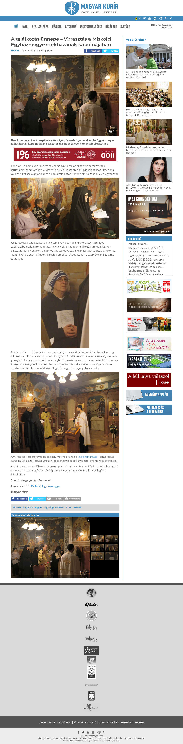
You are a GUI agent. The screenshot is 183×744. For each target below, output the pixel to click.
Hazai (25, 26)
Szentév (164, 255)
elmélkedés (159, 274)
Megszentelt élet (91, 26)
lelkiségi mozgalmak (139, 263)
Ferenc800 (158, 259)
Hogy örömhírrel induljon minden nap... (146, 204)
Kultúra (125, 26)
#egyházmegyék (32, 507)
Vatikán (132, 243)
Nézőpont (111, 26)
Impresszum (68, 740)
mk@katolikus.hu (115, 738)
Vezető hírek (136, 40)
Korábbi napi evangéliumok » (157, 231)
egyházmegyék (138, 270)
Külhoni (57, 26)
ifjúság (141, 255)
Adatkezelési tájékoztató (110, 740)
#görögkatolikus (54, 507)
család (157, 247)
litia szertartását (88, 456)
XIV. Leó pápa (40, 26)
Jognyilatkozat (92, 740)
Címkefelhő (134, 239)
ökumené (152, 255)
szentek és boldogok (152, 266)
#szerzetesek (74, 507)
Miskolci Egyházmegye (45, 486)
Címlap (42, 722)
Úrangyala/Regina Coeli (141, 251)
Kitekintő (71, 26)
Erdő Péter (145, 274)
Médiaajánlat (80, 740)
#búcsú (16, 507)
